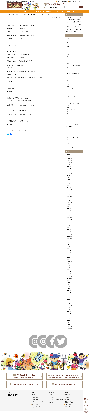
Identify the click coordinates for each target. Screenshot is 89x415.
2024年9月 (69, 175)
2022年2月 (69, 200)
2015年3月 (69, 271)
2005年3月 (69, 320)
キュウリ (69, 82)
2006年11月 (69, 305)
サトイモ (69, 61)
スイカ (68, 59)
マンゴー (69, 141)
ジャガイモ (69, 77)
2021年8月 (69, 204)
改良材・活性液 (35, 397)
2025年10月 (69, 162)
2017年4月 (69, 259)
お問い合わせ (67, 407)
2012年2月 (69, 292)
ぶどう (68, 63)
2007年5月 (69, 303)
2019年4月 (69, 250)
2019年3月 (69, 252)
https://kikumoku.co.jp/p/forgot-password (15, 82)
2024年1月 (69, 187)
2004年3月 (69, 322)
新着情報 (13, 139)
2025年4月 (69, 170)
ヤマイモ (69, 69)
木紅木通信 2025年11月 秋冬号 (74, 24)
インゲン (69, 44)
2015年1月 (69, 273)
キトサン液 (34, 396)
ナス (68, 75)
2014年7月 (69, 284)
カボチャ (69, 67)
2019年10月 (69, 238)
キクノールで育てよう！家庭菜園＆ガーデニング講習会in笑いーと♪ (73, 22)
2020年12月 (69, 217)
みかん (68, 129)
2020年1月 (69, 233)
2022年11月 (69, 196)
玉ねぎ (68, 120)
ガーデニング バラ (52, 392)
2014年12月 (69, 274)
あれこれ (69, 119)
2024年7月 (69, 179)
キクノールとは (70, 88)
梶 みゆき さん (52, 402)
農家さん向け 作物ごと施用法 (73, 137)
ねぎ (68, 113)
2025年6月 (69, 166)
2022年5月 (69, 198)
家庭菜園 (50, 394)
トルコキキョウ (70, 117)
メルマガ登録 (71, 1)
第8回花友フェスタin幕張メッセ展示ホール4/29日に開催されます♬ (73, 18)
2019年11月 (69, 236)
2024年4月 (69, 183)
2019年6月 (69, 246)
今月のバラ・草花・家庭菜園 (73, 103)
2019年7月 (69, 244)
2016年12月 (69, 261)
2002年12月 (69, 326)
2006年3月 (69, 311)
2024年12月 (69, 173)
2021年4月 (69, 212)
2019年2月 (69, 253)
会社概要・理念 (68, 401)
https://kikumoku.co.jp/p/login (13, 92)
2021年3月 (69, 213)
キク (68, 101)
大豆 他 (69, 38)
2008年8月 (69, 297)
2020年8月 (69, 223)
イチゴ (68, 90)
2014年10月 (69, 278)
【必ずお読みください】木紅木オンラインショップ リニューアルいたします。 (30, 14)
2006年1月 (69, 313)
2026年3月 (69, 154)
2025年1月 (69, 171)
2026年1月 (69, 156)
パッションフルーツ (71, 147)
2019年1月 (69, 255)
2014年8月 (69, 282)
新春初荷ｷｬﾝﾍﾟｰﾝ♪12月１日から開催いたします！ (73, 27)
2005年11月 (69, 315)
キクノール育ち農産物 (36, 406)
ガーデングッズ (35, 402)
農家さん (69, 111)
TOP (33, 392)
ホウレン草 (69, 133)
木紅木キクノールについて (54, 397)
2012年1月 (69, 294)
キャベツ (69, 40)
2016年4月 (69, 265)
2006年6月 (69, 309)
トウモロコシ (69, 52)
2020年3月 (69, 229)
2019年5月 (69, 248)
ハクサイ (69, 139)
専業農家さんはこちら (53, 396)
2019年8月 (69, 242)
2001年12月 (69, 328)
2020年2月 (69, 231)
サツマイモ (69, 84)
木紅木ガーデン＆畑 (71, 96)
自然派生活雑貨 (35, 404)
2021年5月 (69, 210)
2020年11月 (69, 219)
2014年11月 (69, 276)
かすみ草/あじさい (71, 109)
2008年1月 (69, 299)
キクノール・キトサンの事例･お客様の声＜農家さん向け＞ (73, 125)
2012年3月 (69, 290)
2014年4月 (69, 288)
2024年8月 (69, 177)
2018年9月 (69, 257)
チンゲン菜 (69, 128)
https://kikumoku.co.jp (11, 45)
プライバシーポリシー (69, 404)
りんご (68, 71)
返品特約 (67, 399)
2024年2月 (69, 185)
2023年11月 (69, 189)
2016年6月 (69, 263)
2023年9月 (69, 192)
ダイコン (69, 92)
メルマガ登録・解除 (69, 406)
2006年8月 (69, 307)
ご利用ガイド (67, 397)
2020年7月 (69, 225)
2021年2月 (69, 215)
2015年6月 (69, 269)
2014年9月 (69, 280)
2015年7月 (69, 267)
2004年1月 (69, 324)
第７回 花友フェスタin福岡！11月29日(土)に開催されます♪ (73, 30)
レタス (68, 145)
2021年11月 (69, 202)
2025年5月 (69, 168)
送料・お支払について (69, 396)
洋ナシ (68, 42)
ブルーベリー (69, 115)
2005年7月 (69, 316)
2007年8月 (69, 301)
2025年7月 (69, 164)
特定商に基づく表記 (69, 402)
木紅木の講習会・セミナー (54, 404)
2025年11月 (69, 160)
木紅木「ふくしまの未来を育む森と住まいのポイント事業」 (56, 400)
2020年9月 (69, 221)
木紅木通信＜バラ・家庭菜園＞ (73, 65)
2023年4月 (69, 194)
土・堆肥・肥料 (35, 399)
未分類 (68, 50)
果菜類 (68, 143)
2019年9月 (69, 240)
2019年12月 (69, 234)
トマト (68, 98)
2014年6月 (69, 286)
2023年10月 (69, 191)
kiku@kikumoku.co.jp (24, 121)
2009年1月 (69, 295)
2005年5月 (69, 318)
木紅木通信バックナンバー (72, 58)
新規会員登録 (64, 1)
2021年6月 (69, 208)
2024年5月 (69, 181)
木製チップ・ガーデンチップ (37, 401)
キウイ (68, 135)
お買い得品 (34, 407)
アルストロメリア (70, 94)
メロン (68, 78)
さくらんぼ (69, 48)
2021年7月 (69, 206)
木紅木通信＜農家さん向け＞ (73, 73)
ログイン (59, 1)
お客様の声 (69, 131)
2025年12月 (69, 158)
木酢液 (33, 394)
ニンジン (69, 99)
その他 (68, 46)
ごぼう (68, 54)
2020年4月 (69, 227)
